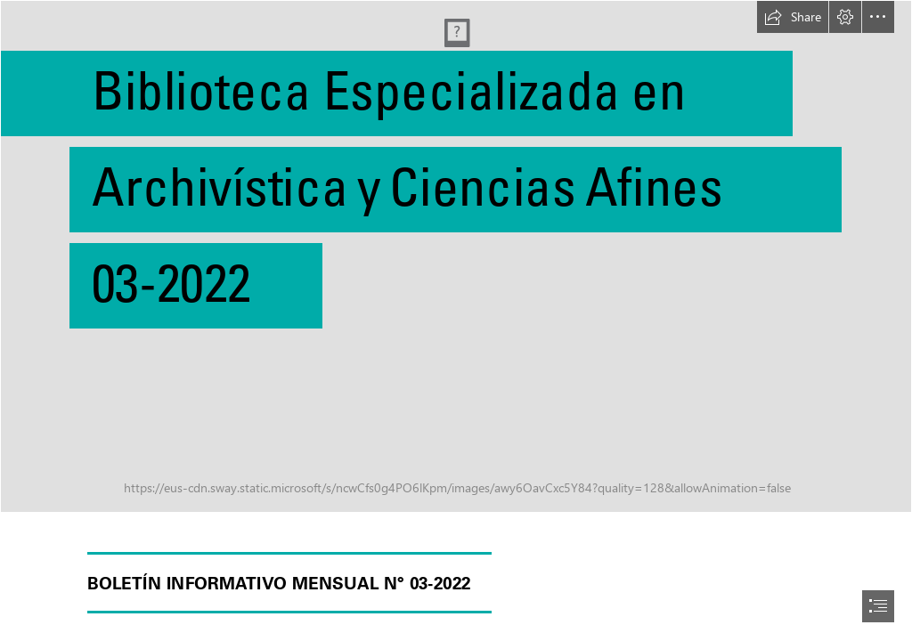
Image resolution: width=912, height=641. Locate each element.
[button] (792, 17)
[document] (456, 320)
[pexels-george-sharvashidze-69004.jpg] (456, 256)
